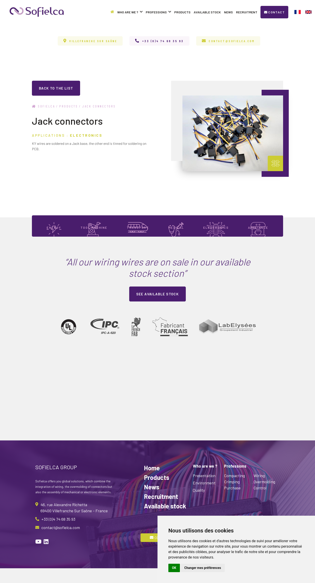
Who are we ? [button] (130, 12)
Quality (199, 504)
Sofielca (43, 106)
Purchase (232, 502)
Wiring (259, 490)
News (228, 12)
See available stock (157, 308)
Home (152, 482)
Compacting (234, 490)
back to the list (56, 88)
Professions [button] (158, 12)
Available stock (207, 12)
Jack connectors (99, 106)
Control (259, 502)
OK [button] (174, 568)
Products (182, 12)
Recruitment (246, 12)
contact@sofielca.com (232, 41)
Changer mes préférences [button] (202, 568)
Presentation (204, 490)
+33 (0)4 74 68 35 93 (163, 41)
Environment (204, 497)
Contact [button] (274, 12)
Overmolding (264, 496)
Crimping (232, 496)
